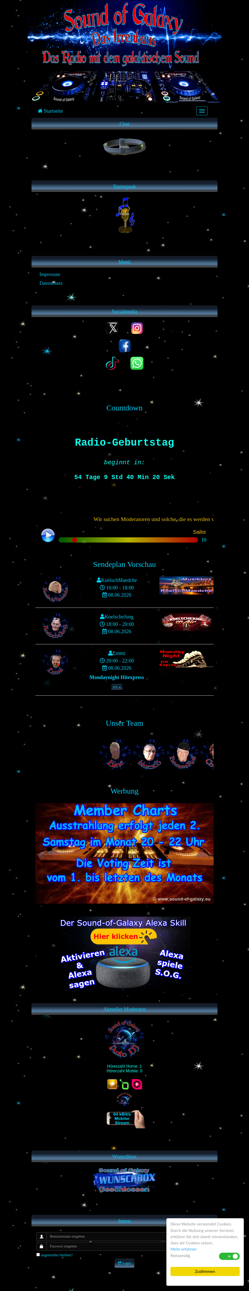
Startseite (50, 111)
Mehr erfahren (183, 1249)
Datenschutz (51, 283)
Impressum (50, 274)
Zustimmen (205, 1271)
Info (117, 687)
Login (124, 1263)
